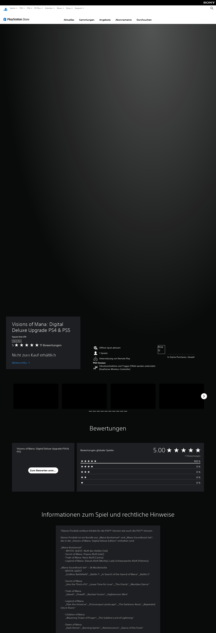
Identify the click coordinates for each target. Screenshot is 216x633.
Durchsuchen (144, 16)
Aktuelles (69, 16)
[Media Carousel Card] (35, 393)
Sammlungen (86, 16)
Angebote (105, 16)
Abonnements (124, 16)
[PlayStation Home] (5, 8)
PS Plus (37, 8)
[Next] (204, 393)
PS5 (21, 8)
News (59, 8)
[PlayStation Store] (17, 16)
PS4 (28, 8)
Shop (68, 8)
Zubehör (48, 8)
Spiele (12, 8)
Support (78, 8)
